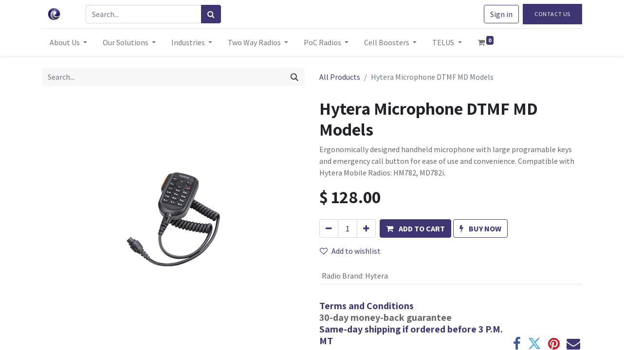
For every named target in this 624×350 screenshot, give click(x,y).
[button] (415, 228)
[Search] (211, 14)
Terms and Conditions (366, 305)
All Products (339, 77)
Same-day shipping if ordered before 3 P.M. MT (411, 335)
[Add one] (366, 228)
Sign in (501, 14)
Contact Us (552, 14)
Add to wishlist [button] (350, 251)
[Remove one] (328, 228)
